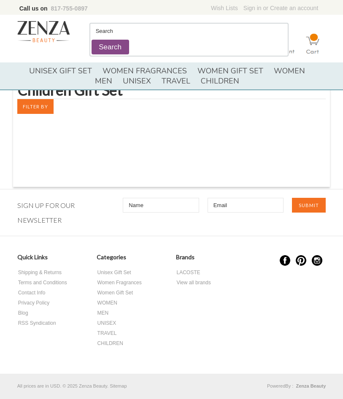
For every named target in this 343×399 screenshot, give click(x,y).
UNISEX (137, 81)
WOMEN (289, 71)
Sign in (252, 8)
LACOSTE (188, 272)
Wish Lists (224, 8)
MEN (103, 81)
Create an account (294, 8)
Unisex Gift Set (60, 71)
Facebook (285, 260)
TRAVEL (176, 81)
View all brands (194, 283)
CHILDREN (220, 81)
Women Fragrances (145, 71)
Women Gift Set (230, 71)
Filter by (35, 106)
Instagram (317, 260)
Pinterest (301, 260)
